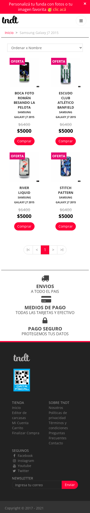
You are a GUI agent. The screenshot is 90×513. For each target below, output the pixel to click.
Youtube (21, 465)
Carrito (17, 428)
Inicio (9, 32)
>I (61, 249)
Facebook (22, 455)
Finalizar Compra (25, 433)
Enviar (70, 484)
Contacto (56, 443)
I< (28, 249)
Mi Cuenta (20, 423)
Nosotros (56, 407)
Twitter (20, 470)
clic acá (59, 9)
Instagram (23, 460)
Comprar (24, 141)
